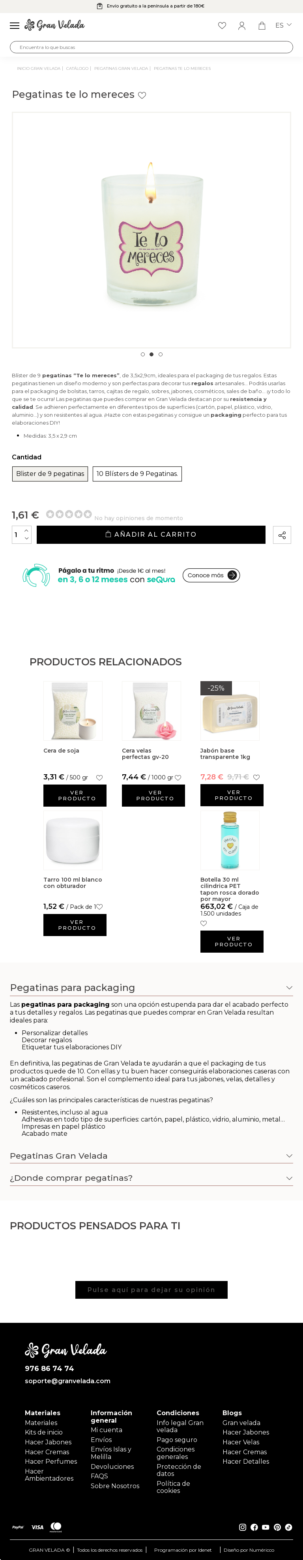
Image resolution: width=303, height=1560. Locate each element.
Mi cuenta (106, 1430)
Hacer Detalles (246, 1461)
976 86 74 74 (49, 1369)
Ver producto (77, 795)
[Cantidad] (22, 535)
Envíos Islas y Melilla (111, 1453)
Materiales (41, 1423)
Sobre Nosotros (115, 1486)
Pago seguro (177, 1440)
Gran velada (241, 1423)
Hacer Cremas (47, 1452)
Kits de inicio (44, 1432)
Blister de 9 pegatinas (50, 474)
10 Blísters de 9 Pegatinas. (137, 474)
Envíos (101, 1440)
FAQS (99, 1476)
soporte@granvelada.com (66, 1381)
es (283, 25)
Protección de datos (179, 1470)
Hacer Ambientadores (49, 1475)
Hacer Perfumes (51, 1461)
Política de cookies (173, 1487)
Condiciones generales (176, 1453)
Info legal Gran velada (180, 1426)
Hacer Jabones (48, 1442)
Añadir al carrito (151, 534)
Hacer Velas (241, 1442)
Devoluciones (112, 1466)
